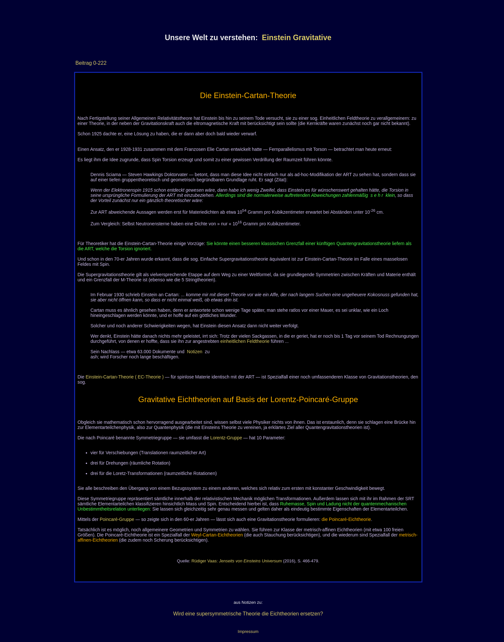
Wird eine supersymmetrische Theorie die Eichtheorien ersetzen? (248, 613)
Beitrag (83, 63)
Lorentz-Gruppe (226, 437)
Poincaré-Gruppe (117, 519)
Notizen (195, 351)
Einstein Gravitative (296, 37)
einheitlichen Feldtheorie (245, 341)
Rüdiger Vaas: (236, 560)
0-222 (99, 63)
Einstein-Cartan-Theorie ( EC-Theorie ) (124, 376)
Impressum (248, 631)
